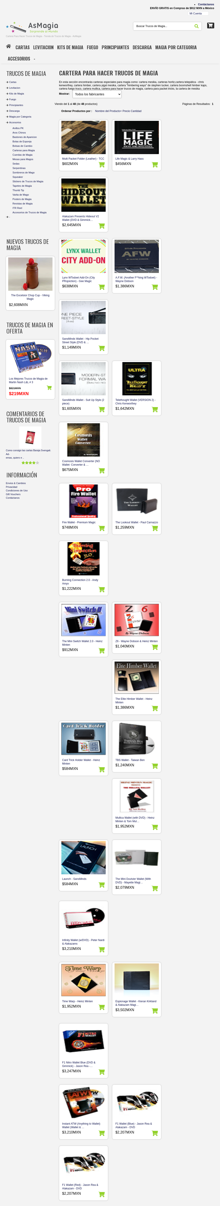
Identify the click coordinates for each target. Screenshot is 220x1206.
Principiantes (16, 105)
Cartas (12, 82)
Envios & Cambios (16, 483)
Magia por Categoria (20, 116)
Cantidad (136, 111)
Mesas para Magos (23, 159)
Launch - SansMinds (74, 526)
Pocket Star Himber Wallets (185, 831)
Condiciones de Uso (17, 490)
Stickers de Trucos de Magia (28, 181)
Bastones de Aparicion (25, 137)
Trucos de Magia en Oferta (29, 327)
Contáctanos (206, 4)
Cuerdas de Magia (23, 154)
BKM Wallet (175, 1012)
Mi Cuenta (196, 13)
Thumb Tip (18, 190)
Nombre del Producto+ (108, 111)
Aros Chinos (19, 132)
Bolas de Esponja (22, 141)
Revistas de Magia (23, 203)
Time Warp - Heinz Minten (77, 587)
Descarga (14, 111)
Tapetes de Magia (22, 185)
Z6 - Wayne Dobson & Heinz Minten (136, 403)
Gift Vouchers (13, 494)
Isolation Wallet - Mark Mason (132, 954)
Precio (126, 111)
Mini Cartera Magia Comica (78, 1012)
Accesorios (15, 122)
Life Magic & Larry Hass (129, 158)
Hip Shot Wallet (178, 954)
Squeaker (18, 177)
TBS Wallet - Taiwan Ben (130, 464)
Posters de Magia (22, 199)
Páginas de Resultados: (75, 1091)
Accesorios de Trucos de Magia (30, 212)
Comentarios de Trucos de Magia (26, 416)
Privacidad (11, 487)
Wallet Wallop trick (126, 770)
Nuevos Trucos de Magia (27, 244)
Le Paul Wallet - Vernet (75, 954)
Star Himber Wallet (180, 1069)
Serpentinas (19, 168)
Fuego (12, 99)
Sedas (16, 163)
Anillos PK (18, 128)
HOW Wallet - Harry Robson (78, 770)
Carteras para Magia (24, 150)
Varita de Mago (21, 194)
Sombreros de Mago (24, 172)
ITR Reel (17, 208)
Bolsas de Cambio (22, 146)
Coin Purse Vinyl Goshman (131, 1012)
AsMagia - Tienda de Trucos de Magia (37, 1203)
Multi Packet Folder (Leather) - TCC (83, 158)
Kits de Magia (16, 93)
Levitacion (14, 87)
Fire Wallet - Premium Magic (79, 342)
